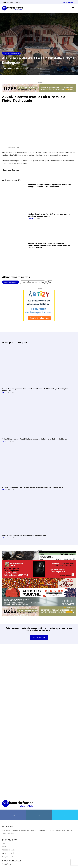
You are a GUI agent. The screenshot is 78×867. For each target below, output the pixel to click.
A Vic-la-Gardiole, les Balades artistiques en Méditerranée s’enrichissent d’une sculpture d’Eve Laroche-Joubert (49, 246)
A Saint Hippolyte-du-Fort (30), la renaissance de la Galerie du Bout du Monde (49, 215)
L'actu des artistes (11, 53)
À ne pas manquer (14, 342)
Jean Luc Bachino (12, 68)
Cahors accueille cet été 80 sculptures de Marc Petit (24, 536)
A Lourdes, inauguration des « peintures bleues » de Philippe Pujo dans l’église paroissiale (49, 186)
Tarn (49, 282)
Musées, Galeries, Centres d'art (33, 282)
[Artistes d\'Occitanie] (13, 8)
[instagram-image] (20, 669)
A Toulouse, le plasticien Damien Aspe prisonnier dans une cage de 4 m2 (32, 487)
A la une (30, 189)
